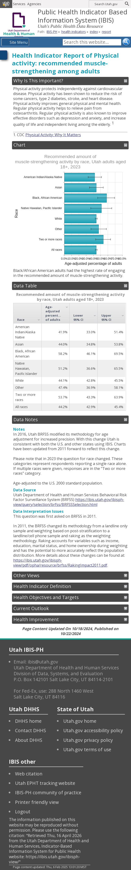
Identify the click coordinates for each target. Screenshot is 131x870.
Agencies (35, 4)
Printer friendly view (37, 802)
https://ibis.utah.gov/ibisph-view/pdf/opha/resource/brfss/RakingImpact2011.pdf (60, 563)
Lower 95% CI (78, 317)
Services (19, 4)
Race (20, 320)
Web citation (28, 774)
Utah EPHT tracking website (45, 783)
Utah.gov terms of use (87, 749)
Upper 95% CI (106, 317)
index (94, 31)
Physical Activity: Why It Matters (53, 134)
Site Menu (19, 42)
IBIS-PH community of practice (48, 792)
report (106, 31)
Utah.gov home (79, 721)
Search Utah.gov (106, 4)
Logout (22, 811)
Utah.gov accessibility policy (93, 730)
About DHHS (28, 740)
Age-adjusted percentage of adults (54, 313)
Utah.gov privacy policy (88, 740)
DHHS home (28, 721)
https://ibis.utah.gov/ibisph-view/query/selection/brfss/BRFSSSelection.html (68, 502)
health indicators (73, 31)
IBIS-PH (52, 31)
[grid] (69, 356)
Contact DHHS (30, 730)
